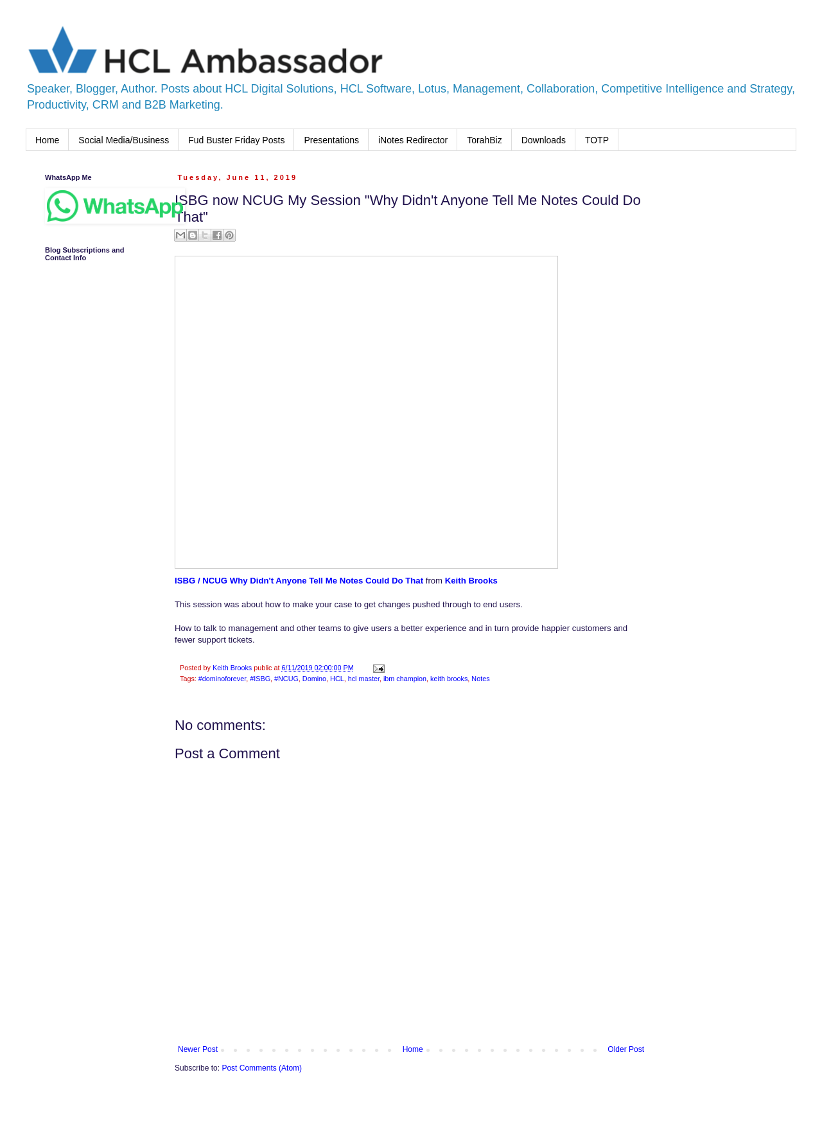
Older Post (626, 1049)
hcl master (364, 678)
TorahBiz (484, 140)
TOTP (597, 140)
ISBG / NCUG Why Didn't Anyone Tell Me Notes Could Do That (299, 580)
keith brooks (449, 678)
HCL (337, 678)
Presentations (331, 140)
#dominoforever (222, 678)
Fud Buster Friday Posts (236, 140)
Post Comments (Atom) (262, 1068)
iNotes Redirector (413, 140)
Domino (314, 678)
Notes (480, 678)
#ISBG (260, 678)
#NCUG (286, 678)
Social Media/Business (123, 140)
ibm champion (404, 678)
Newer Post (198, 1049)
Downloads (543, 140)
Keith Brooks (471, 580)
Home (47, 140)
